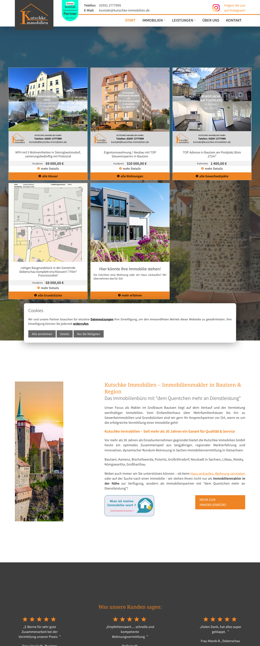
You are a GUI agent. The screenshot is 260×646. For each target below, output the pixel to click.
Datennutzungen (102, 319)
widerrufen (80, 324)
